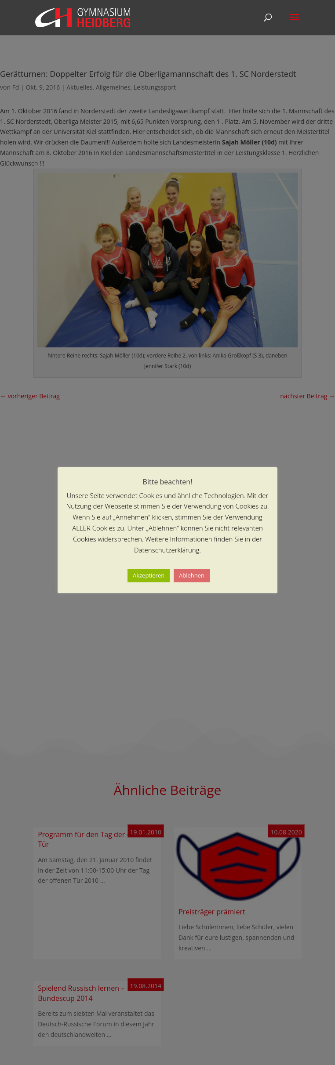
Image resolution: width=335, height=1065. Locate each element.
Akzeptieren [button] (148, 575)
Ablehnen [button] (191, 575)
